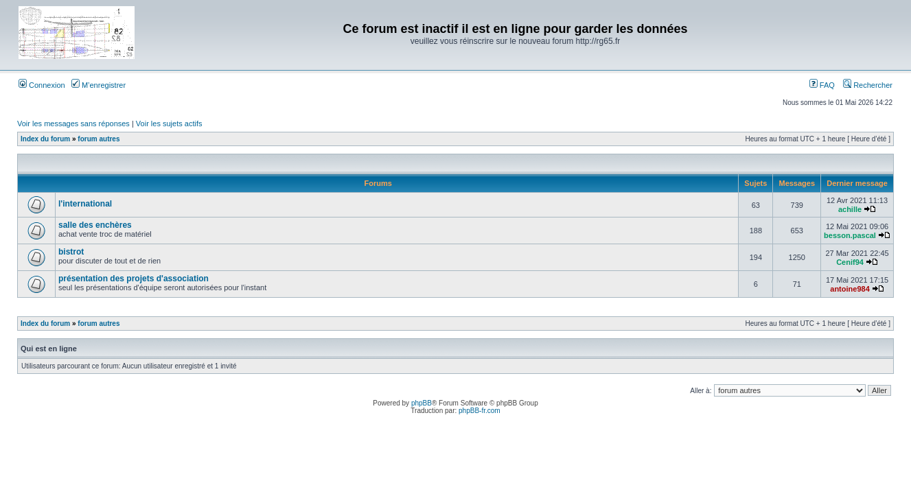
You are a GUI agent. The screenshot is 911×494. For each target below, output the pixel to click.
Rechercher (867, 85)
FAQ (822, 85)
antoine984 (849, 289)
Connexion (42, 85)
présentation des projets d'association (133, 278)
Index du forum (45, 139)
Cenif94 (850, 262)
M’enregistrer (98, 85)
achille (850, 209)
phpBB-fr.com (479, 410)
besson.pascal (850, 235)
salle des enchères (95, 225)
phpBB (421, 403)
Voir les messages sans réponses (73, 123)
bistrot (71, 252)
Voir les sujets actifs (169, 123)
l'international (85, 204)
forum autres (98, 139)
